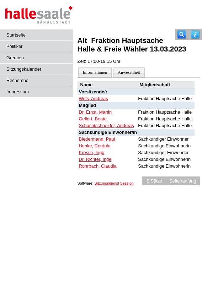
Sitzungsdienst (107, 183)
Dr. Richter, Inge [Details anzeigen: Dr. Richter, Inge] (95, 159)
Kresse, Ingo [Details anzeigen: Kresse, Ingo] (92, 152)
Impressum (17, 91)
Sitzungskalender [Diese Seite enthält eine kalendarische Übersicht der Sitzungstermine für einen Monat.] (23, 69)
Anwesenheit (129, 72)
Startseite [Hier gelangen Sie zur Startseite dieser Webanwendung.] (16, 35)
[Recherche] (181, 34)
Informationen (95, 72)
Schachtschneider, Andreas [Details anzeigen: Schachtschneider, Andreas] (106, 125)
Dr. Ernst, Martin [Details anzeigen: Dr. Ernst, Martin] (95, 112)
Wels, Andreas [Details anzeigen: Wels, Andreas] (93, 98)
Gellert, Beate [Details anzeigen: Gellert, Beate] (93, 118)
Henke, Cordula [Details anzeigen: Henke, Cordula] (95, 145)
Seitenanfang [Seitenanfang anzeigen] (182, 181)
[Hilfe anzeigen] (195, 34)
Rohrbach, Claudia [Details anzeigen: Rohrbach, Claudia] (98, 166)
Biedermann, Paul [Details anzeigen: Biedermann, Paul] (97, 139)
